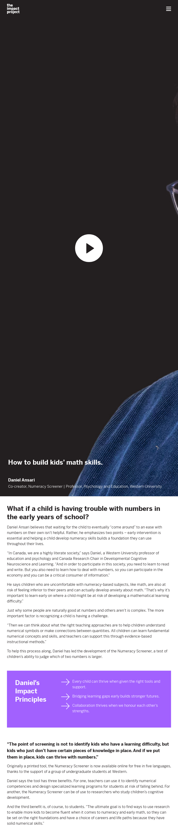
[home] (13, 9)
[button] (168, 9)
